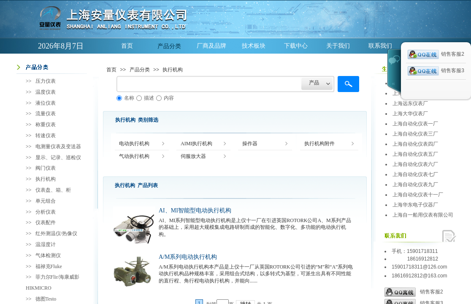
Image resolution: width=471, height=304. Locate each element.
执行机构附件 (319, 144)
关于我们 (338, 46)
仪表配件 (45, 222)
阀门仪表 (45, 168)
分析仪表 (45, 212)
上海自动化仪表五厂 (415, 154)
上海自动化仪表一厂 (415, 124)
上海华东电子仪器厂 (415, 205)
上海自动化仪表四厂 (415, 144)
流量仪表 (45, 114)
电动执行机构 (134, 144)
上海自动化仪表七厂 (415, 174)
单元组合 (45, 201)
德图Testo (46, 299)
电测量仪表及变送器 (58, 146)
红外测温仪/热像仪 (56, 233)
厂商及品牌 (211, 46)
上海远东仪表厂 (410, 103)
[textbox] (208, 84)
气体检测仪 (48, 255)
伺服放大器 (193, 156)
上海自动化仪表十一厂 (417, 195)
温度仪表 (45, 92)
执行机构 (172, 70)
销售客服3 (436, 71)
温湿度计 (45, 244)
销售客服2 (413, 292)
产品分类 (169, 46)
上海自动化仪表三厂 (415, 134)
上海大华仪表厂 (410, 114)
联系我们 (380, 46)
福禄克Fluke (48, 266)
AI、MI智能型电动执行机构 (195, 210)
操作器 (249, 144)
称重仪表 (45, 125)
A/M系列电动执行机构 (188, 257)
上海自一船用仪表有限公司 (422, 215)
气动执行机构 (134, 156)
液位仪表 (45, 103)
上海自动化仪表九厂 (415, 184)
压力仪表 (45, 81)
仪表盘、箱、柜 (53, 190)
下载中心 (296, 46)
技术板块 (253, 46)
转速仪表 (45, 135)
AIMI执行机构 (196, 144)
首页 (127, 46)
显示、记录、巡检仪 (58, 157)
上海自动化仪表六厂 (415, 164)
